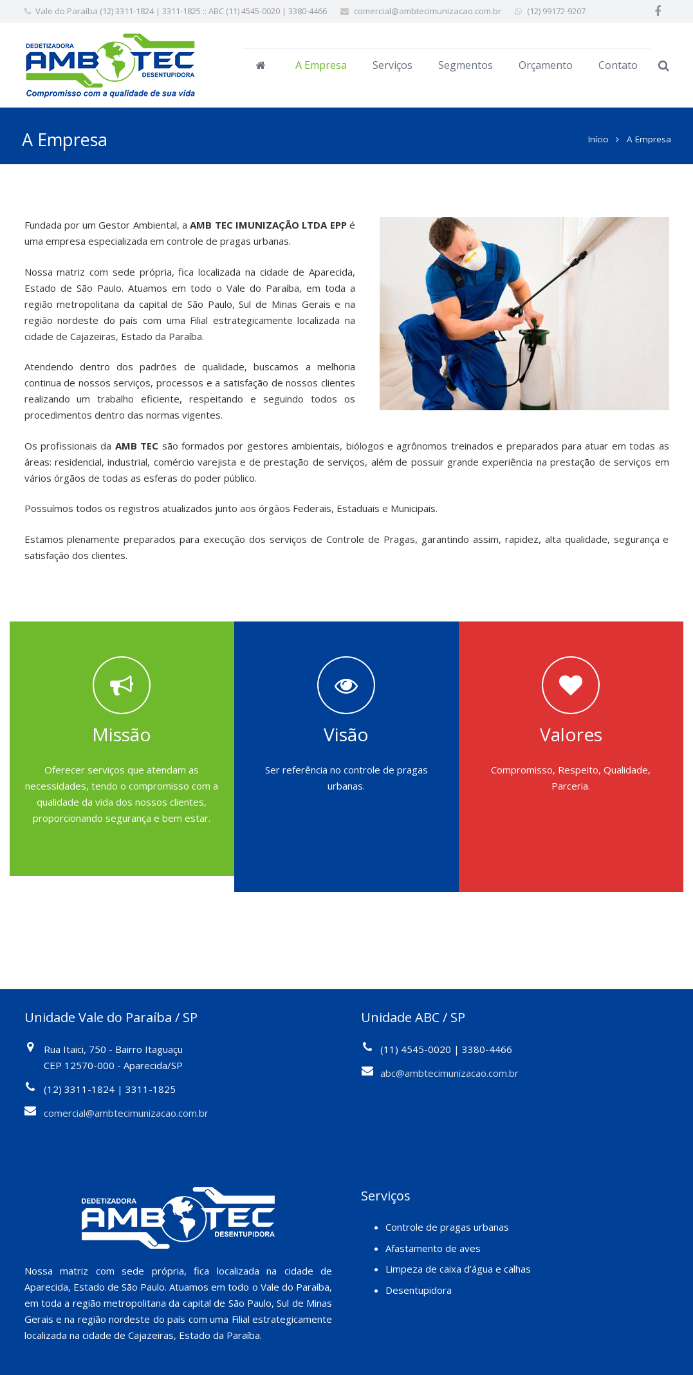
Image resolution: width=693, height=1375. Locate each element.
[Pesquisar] (664, 65)
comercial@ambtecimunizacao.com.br (427, 11)
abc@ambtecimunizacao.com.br (449, 1065)
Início (596, 132)
